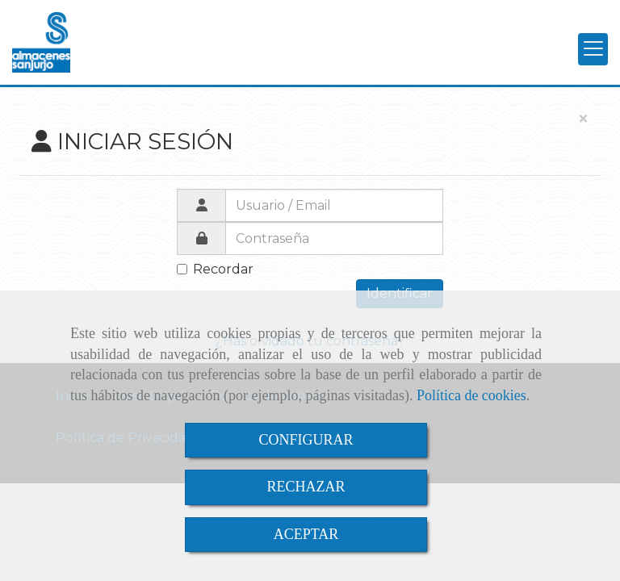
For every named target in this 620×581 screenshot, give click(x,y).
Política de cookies (471, 395)
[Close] (583, 119)
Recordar (215, 269)
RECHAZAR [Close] (305, 487)
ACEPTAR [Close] (306, 534)
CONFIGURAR (305, 440)
